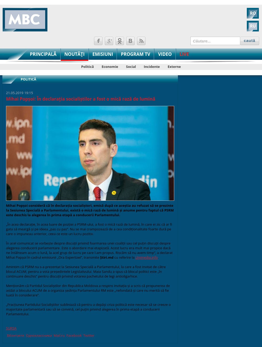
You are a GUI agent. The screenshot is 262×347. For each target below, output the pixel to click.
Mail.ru (59, 335)
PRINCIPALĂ (43, 54)
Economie (110, 66)
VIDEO (165, 54)
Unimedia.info (146, 257)
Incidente (152, 66)
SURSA (11, 328)
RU (253, 26)
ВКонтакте (15, 335)
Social (131, 66)
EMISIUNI (102, 54)
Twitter (89, 335)
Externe (174, 66)
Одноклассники (38, 335)
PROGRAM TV (135, 54)
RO (253, 13)
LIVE (184, 54)
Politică (87, 66)
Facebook (73, 335)
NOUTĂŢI (74, 54)
